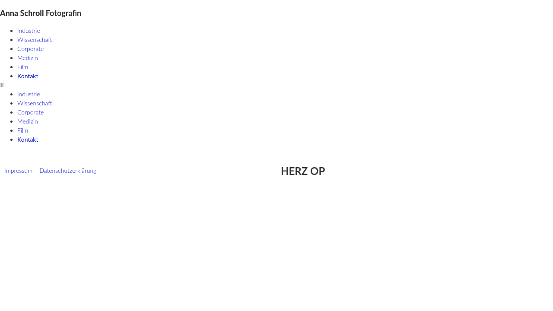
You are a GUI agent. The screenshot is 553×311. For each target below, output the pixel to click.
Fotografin (40, 13)
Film (22, 66)
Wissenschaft (34, 39)
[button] (276, 84)
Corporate (30, 48)
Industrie (28, 30)
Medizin (27, 57)
